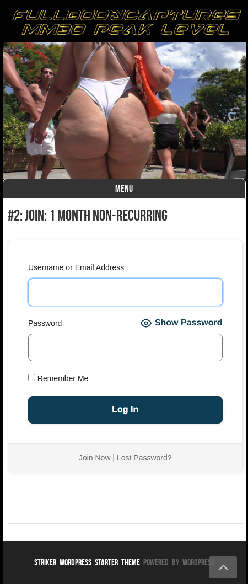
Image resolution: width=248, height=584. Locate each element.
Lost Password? (144, 457)
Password (45, 323)
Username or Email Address (76, 267)
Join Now (95, 457)
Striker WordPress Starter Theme (87, 562)
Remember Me (58, 378)
